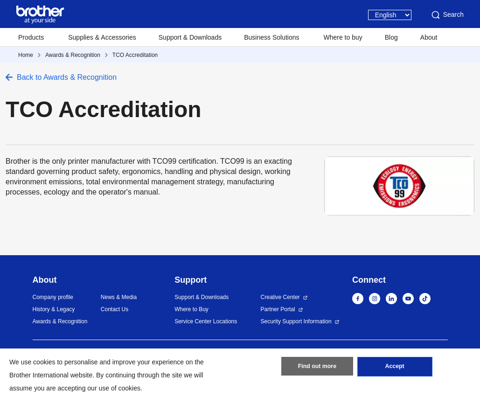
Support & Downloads (190, 37)
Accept (394, 368)
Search (447, 15)
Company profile (53, 297)
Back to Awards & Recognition (67, 77)
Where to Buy (191, 309)
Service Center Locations (205, 321)
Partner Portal (278, 309)
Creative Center (280, 297)
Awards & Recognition (72, 55)
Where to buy (343, 37)
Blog (391, 37)
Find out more (317, 368)
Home (25, 55)
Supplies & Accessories (102, 37)
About (429, 37)
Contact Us (114, 309)
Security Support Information (296, 321)
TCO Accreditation (135, 55)
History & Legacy (54, 309)
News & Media (119, 297)
